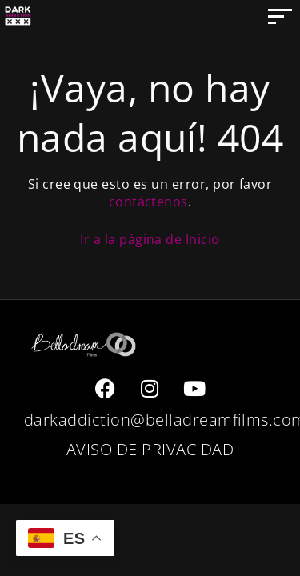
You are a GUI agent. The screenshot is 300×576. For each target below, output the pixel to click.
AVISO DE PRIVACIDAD (150, 449)
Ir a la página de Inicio (150, 239)
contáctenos (148, 201)
